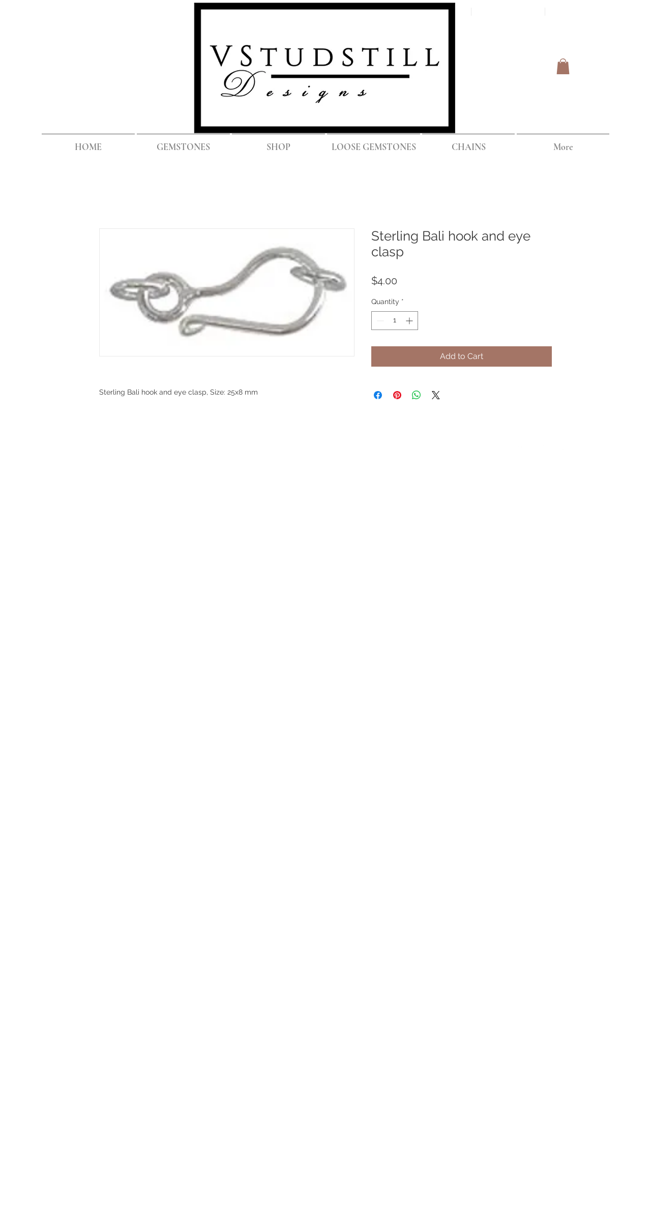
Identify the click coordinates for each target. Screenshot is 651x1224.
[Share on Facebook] (378, 395)
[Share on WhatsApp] (416, 395)
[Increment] (410, 321)
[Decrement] (379, 321)
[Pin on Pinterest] (397, 395)
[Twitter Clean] (540, 448)
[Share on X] (436, 395)
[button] (563, 66)
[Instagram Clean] (560, 448)
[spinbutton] (395, 321)
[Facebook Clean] (520, 448)
